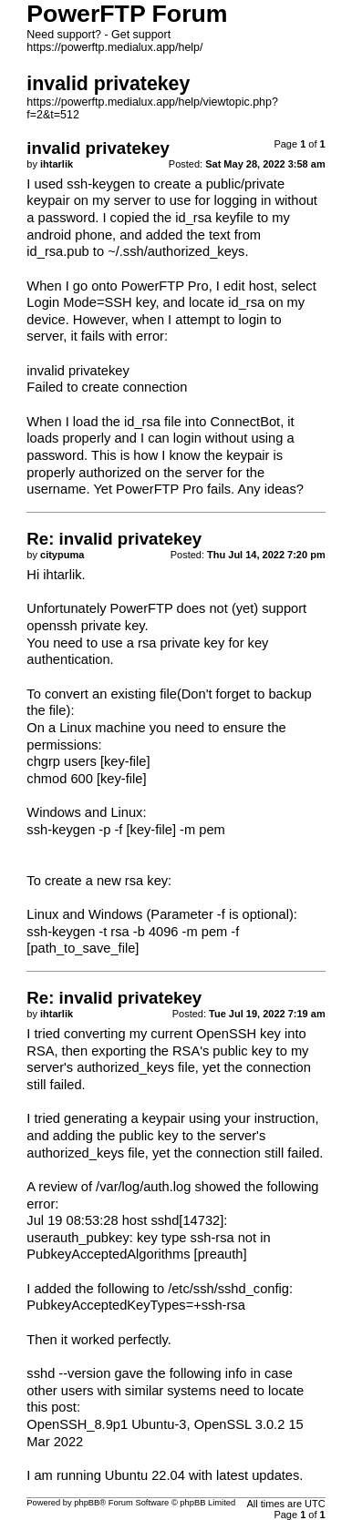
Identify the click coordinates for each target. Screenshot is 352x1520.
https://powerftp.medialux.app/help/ (114, 47)
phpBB (86, 1502)
